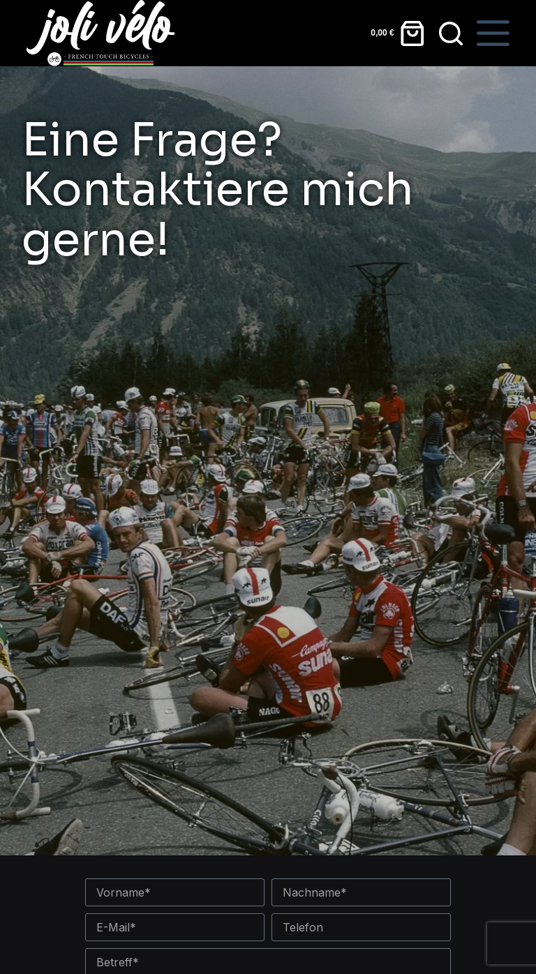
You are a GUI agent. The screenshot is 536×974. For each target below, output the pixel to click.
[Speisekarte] (493, 33)
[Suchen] (451, 33)
